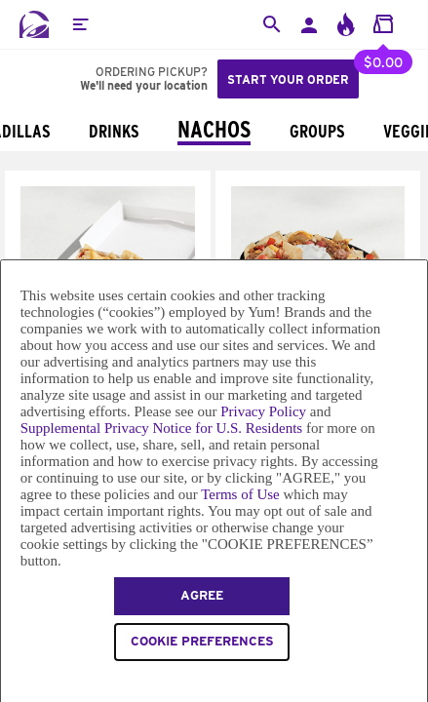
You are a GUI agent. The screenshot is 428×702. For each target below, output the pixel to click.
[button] (80, 24)
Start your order (288, 79)
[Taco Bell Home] (34, 24)
